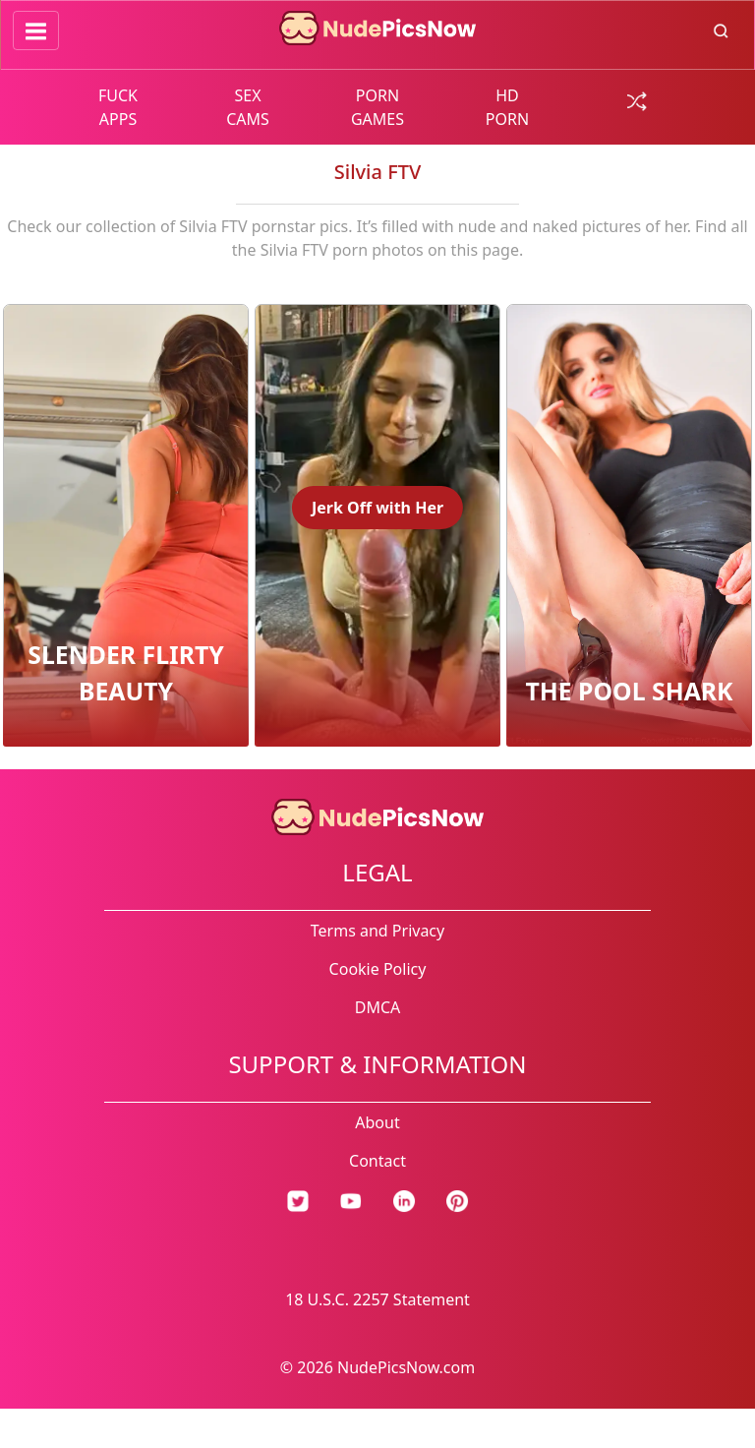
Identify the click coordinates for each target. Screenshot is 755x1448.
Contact (377, 1161)
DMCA (378, 1007)
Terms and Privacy (377, 930)
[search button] (721, 29)
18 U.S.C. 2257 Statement (377, 1299)
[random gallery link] (637, 99)
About (377, 1122)
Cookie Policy (378, 969)
